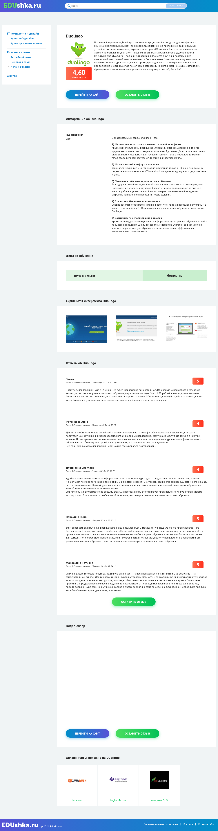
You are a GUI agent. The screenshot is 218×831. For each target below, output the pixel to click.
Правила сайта (206, 824)
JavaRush (77, 800)
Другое (12, 76)
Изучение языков (18, 52)
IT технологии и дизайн (23, 33)
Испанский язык (20, 66)
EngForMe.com (118, 800)
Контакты (188, 824)
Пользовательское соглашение (161, 824)
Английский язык (21, 57)
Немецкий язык (20, 62)
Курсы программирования (27, 43)
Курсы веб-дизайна (22, 38)
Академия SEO (159, 800)
